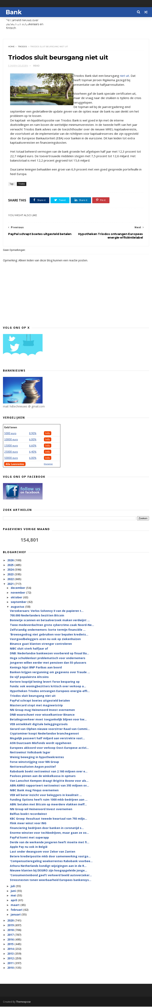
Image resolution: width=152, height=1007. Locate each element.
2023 (10, 575)
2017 (10, 935)
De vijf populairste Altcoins (29, 677)
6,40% (32, 452)
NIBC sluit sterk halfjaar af (29, 649)
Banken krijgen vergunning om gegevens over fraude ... (50, 672)
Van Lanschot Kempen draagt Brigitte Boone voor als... (49, 781)
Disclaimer (48, 464)
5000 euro (10, 433)
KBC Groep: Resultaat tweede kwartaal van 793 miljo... (48, 819)
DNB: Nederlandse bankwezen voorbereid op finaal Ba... (49, 654)
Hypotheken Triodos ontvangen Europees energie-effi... (50, 691)
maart (15, 905)
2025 (10, 565)
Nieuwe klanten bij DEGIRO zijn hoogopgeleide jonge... (48, 871)
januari (16, 915)
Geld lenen (10, 427)
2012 (10, 959)
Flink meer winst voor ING (28, 823)
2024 (10, 570)
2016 (10, 940)
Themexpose (23, 1002)
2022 (10, 579)
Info (47, 433)
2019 (10, 925)
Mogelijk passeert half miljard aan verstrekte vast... (47, 738)
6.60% (32, 446)
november (18, 593)
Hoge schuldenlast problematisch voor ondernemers (47, 658)
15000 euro (11, 446)
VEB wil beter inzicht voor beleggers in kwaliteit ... (46, 795)
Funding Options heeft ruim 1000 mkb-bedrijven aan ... (48, 800)
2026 (10, 560)
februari (17, 910)
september (19, 602)
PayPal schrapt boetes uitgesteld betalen (40, 701)
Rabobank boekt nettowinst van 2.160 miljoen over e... (48, 772)
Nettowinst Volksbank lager (30, 753)
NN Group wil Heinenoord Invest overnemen (41, 809)
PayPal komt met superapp (29, 838)
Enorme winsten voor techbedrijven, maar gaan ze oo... (49, 833)
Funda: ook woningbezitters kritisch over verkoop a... (48, 686)
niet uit (124, 76)
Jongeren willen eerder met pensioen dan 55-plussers (48, 663)
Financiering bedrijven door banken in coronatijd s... (47, 828)
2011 (10, 963)
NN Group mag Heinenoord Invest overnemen (42, 710)
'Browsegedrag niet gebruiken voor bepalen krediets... (49, 634)
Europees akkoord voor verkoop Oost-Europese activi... (49, 748)
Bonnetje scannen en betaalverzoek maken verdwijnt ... (50, 620)
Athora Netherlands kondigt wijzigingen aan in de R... (48, 866)
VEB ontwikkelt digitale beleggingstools (39, 724)
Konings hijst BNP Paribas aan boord (36, 668)
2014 (10, 949)
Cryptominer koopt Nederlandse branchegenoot (44, 734)
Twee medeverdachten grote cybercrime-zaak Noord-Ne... (52, 625)
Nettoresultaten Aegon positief (33, 767)
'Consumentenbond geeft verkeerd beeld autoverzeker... (51, 875)
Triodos (22, 46)
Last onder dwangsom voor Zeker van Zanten (42, 852)
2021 (10, 584)
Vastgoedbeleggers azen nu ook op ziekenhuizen (45, 639)
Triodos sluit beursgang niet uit (33, 696)
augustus (18, 607)
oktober (17, 598)
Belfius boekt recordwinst (28, 814)
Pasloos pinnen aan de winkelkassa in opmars (43, 776)
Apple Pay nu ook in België (29, 847)
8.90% (32, 433)
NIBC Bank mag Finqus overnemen (34, 790)
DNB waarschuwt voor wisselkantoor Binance (42, 715)
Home (11, 46)
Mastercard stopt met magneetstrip (36, 705)
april (14, 900)
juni (14, 891)
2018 (10, 930)
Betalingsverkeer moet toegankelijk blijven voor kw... (48, 720)
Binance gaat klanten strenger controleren (41, 644)
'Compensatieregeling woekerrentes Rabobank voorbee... (51, 861)
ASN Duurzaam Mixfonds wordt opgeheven (40, 743)
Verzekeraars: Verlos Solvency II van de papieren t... (47, 611)
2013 (10, 954)
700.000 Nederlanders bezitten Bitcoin (37, 616)
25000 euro (11, 452)
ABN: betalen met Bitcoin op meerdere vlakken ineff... (48, 805)
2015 (10, 944)
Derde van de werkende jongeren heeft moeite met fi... (49, 842)
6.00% (32, 439)
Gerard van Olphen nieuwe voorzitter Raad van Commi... (50, 729)
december (18, 588)
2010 (10, 968)
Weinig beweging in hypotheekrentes (37, 757)
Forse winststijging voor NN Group (34, 762)
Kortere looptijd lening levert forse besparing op (45, 682)
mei (14, 896)
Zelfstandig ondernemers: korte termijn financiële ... (48, 630)
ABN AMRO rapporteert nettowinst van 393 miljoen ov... (49, 786)
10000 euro (11, 439)
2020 (10, 921)
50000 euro (11, 458)
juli (13, 886)
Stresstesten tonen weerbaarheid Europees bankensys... (50, 880)
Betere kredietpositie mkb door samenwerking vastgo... (50, 857)
